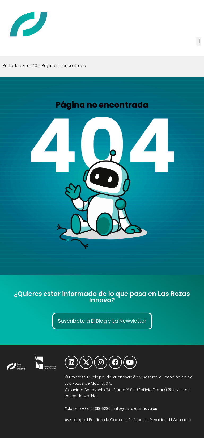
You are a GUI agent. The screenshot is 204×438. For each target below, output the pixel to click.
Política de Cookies (107, 419)
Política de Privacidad (149, 419)
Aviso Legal (75, 419)
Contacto (182, 419)
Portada (11, 65)
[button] (198, 41)
